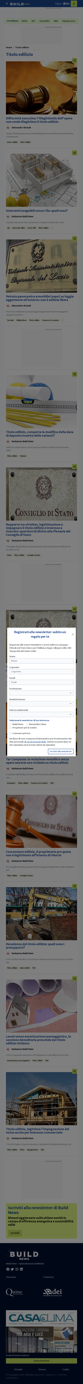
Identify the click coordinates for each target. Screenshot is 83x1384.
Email (12, 678)
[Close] (73, 634)
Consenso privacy (21, 733)
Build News (17, 724)
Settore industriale (18, 710)
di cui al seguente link (35, 742)
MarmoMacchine (37, 724)
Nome (12, 656)
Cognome (14, 667)
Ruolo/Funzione (17, 699)
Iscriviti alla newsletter (61, 751)
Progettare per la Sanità (24, 727)
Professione (15, 688)
